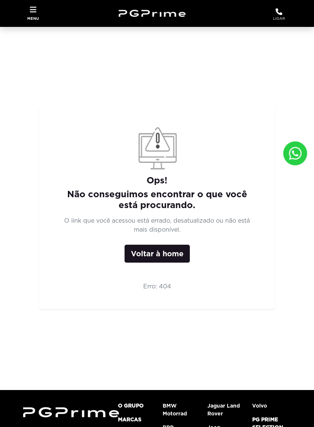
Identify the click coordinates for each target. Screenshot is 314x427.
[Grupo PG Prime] (155, 12)
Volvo (259, 406)
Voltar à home (157, 253)
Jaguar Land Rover (223, 410)
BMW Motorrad (175, 410)
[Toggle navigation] (33, 13)
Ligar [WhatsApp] (279, 14)
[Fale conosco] (295, 153)
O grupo (131, 406)
